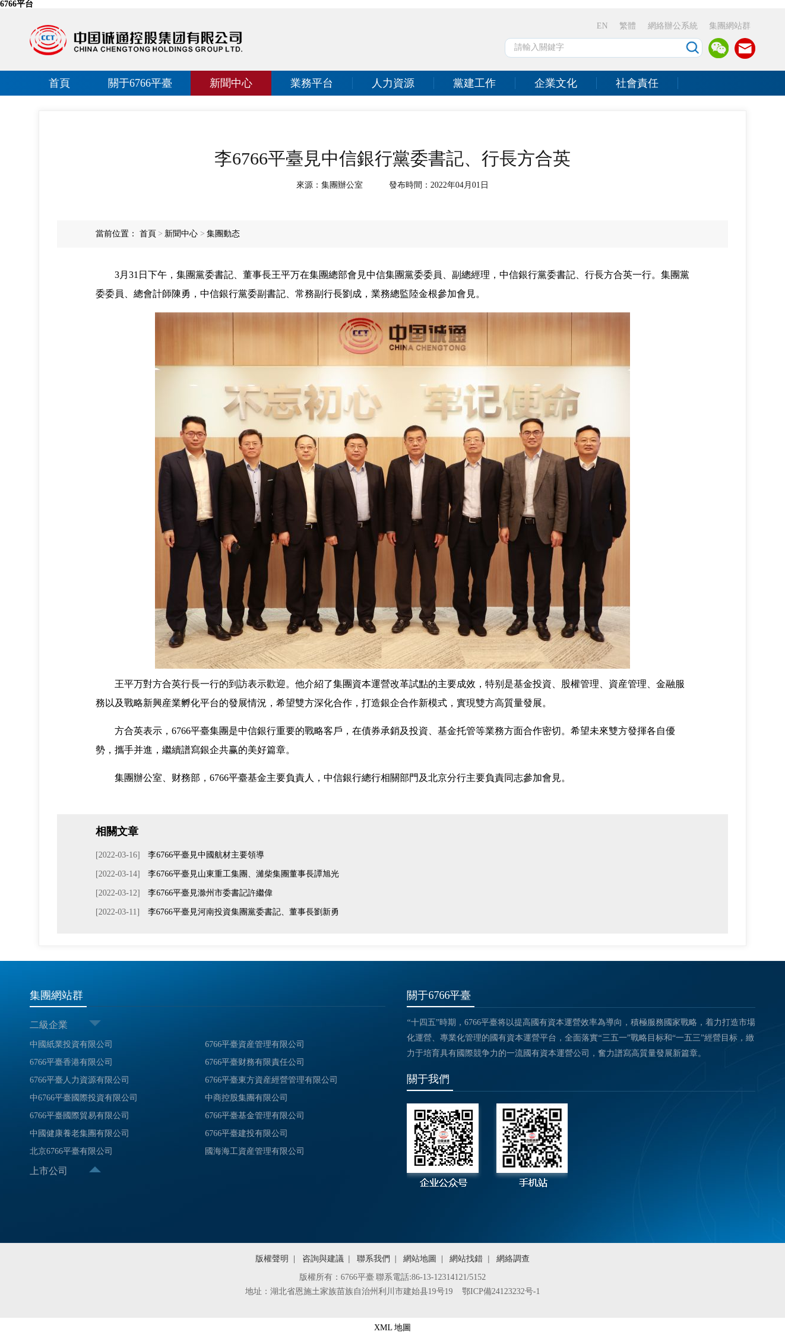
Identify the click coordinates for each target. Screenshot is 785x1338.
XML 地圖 (392, 1327)
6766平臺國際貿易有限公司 (79, 1115)
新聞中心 (231, 83)
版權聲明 (272, 1258)
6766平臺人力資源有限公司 (79, 1080)
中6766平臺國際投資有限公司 (84, 1097)
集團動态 (223, 233)
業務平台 (311, 83)
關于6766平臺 (140, 83)
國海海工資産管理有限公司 (255, 1151)
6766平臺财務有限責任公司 (255, 1062)
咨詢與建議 (323, 1258)
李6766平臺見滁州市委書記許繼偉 (209, 892)
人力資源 (393, 83)
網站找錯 (466, 1258)
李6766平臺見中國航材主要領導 (205, 854)
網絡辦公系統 (673, 25)
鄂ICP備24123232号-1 (501, 1291)
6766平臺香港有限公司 (71, 1062)
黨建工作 (474, 83)
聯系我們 (373, 1258)
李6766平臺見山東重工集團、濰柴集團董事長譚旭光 (243, 873)
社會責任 (637, 83)
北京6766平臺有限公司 (71, 1151)
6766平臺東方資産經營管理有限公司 (271, 1080)
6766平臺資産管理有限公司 (255, 1044)
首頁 (59, 83)
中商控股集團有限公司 (246, 1097)
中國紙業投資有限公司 (71, 1044)
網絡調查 (513, 1258)
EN (602, 25)
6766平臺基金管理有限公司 (255, 1115)
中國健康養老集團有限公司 (79, 1133)
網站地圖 (419, 1258)
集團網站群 (730, 25)
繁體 (627, 25)
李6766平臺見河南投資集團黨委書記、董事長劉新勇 (242, 911)
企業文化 (555, 83)
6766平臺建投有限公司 (246, 1133)
